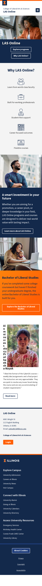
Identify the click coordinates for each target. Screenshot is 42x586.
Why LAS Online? (21, 55)
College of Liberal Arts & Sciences (16, 9)
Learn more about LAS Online (17, 231)
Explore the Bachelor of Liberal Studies (21, 307)
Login (8, 442)
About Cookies (21, 550)
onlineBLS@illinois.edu (17, 429)
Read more (12, 397)
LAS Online (9, 12)
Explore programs (21, 49)
